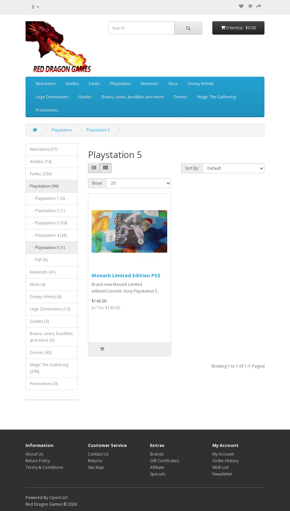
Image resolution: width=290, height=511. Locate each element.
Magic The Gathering (216, 97)
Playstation (120, 83)
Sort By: (192, 168)
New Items (45, 83)
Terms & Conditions (44, 467)
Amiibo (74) (40, 161)
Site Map (96, 467)
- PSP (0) (38, 260)
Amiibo (72, 83)
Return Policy (38, 461)
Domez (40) (40, 352)
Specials (157, 474)
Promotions (47, 110)
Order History (225, 461)
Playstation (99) (44, 186)
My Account (223, 454)
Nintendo (149, 83)
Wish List (220, 467)
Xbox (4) (37, 284)
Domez (180, 97)
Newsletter (222, 474)
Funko (94, 83)
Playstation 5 (98, 130)
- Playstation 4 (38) (48, 235)
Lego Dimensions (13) (50, 309)
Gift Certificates (164, 461)
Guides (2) (39, 321)
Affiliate (157, 467)
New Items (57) (43, 149)
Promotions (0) (44, 383)
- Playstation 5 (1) (47, 247)
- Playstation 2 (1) (47, 210)
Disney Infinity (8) (45, 296)
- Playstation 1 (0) (47, 198)
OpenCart (58, 497)
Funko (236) (40, 174)
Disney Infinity (201, 83)
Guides (85, 97)
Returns (95, 461)
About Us (34, 454)
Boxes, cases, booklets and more (133, 97)
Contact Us (98, 454)
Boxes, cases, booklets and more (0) (51, 337)
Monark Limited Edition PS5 (126, 275)
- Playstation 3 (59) (48, 223)
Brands (157, 454)
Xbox (173, 83)
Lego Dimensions (52, 97)
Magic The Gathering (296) (49, 368)
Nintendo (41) (42, 272)
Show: (97, 183)
